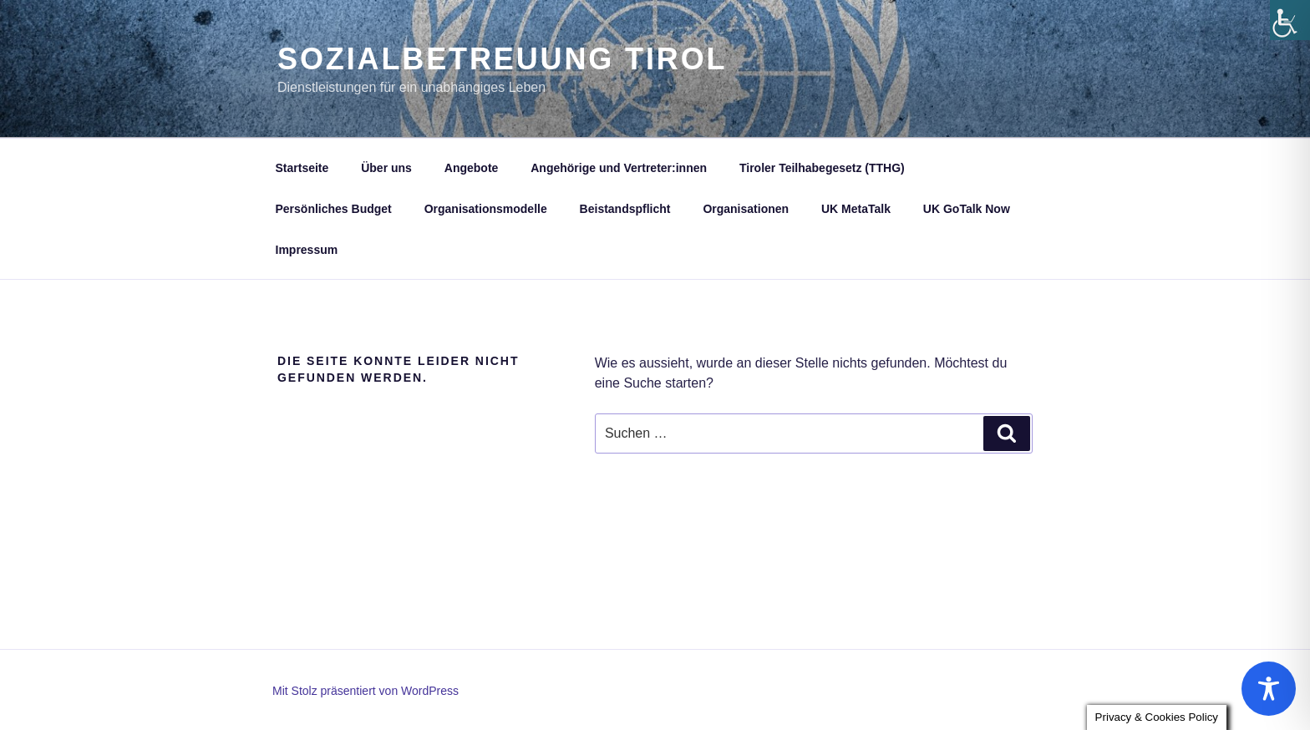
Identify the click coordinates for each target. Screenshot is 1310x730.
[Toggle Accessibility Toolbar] (1268, 688)
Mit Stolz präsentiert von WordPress (365, 690)
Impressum (307, 249)
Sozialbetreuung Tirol (502, 59)
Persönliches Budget (334, 208)
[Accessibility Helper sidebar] (1290, 20)
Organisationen (746, 208)
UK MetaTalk (856, 208)
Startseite (302, 168)
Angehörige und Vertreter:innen (619, 168)
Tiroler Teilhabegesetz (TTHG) (822, 168)
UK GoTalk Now (966, 208)
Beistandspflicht (625, 208)
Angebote (471, 168)
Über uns (386, 168)
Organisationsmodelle (485, 208)
